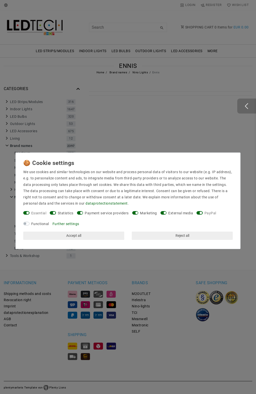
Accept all (73, 236)
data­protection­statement (107, 203)
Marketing (148, 213)
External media (180, 213)
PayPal (210, 213)
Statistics (66, 213)
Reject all (182, 236)
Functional (40, 224)
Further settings (65, 224)
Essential (38, 213)
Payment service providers (107, 213)
